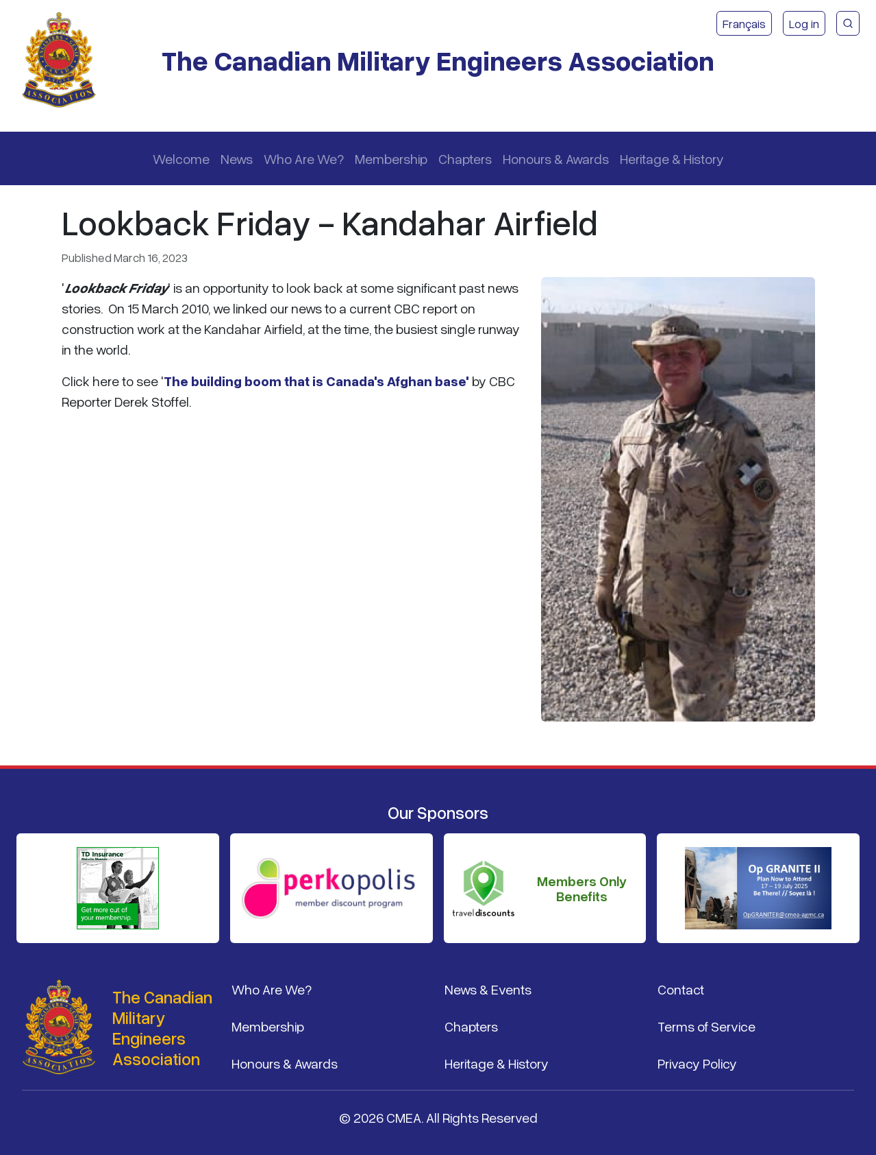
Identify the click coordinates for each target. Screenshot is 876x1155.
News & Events (488, 989)
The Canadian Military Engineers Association (438, 60)
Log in (804, 23)
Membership (391, 158)
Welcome (181, 158)
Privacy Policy (697, 1063)
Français (744, 23)
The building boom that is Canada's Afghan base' (316, 380)
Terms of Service (706, 1026)
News (237, 158)
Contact (681, 989)
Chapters (465, 158)
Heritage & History (672, 158)
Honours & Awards (556, 158)
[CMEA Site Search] (848, 23)
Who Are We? (304, 158)
